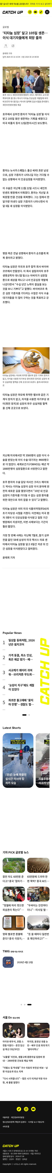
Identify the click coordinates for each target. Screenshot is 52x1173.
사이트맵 (6, 1126)
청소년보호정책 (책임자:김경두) (14, 1122)
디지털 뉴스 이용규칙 (36, 1122)
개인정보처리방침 (17, 1117)
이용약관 (6, 1117)
